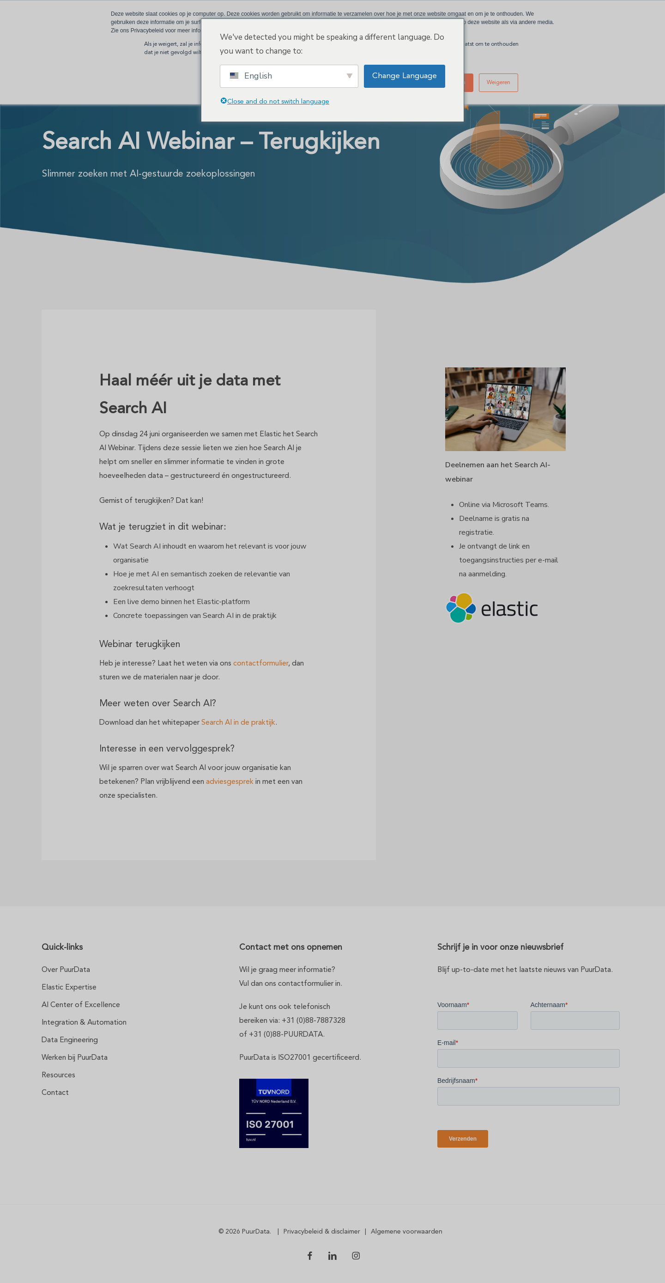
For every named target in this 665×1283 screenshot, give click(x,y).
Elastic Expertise (69, 987)
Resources (58, 1075)
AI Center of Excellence (81, 1005)
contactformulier (260, 663)
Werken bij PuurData (75, 1058)
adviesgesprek (230, 782)
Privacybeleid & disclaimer (322, 1231)
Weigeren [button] (498, 83)
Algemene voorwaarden (406, 1231)
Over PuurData (66, 970)
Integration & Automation (84, 1022)
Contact (55, 1093)
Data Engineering (70, 1040)
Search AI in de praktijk (238, 723)
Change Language (404, 76)
